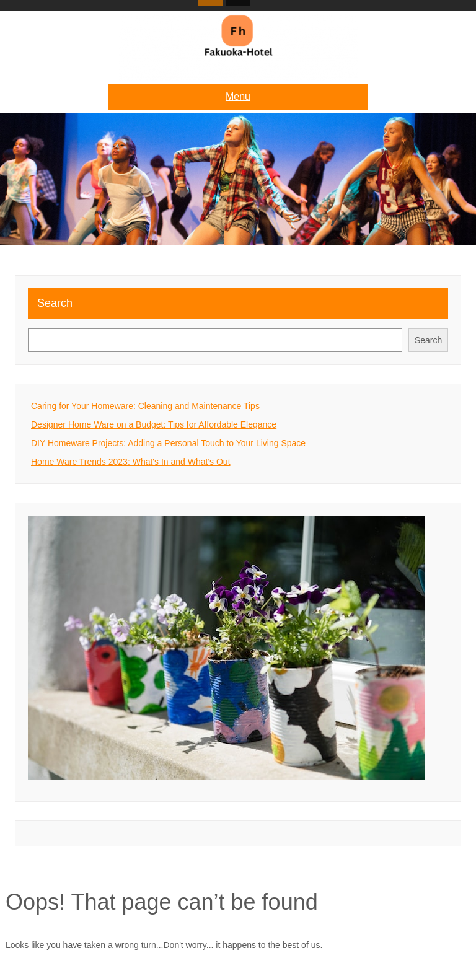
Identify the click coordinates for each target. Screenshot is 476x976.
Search (55, 303)
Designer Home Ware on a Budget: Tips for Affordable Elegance (153, 424)
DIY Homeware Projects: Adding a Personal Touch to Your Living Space (168, 443)
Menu (238, 96)
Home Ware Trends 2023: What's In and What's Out (131, 462)
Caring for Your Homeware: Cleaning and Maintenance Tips (145, 406)
